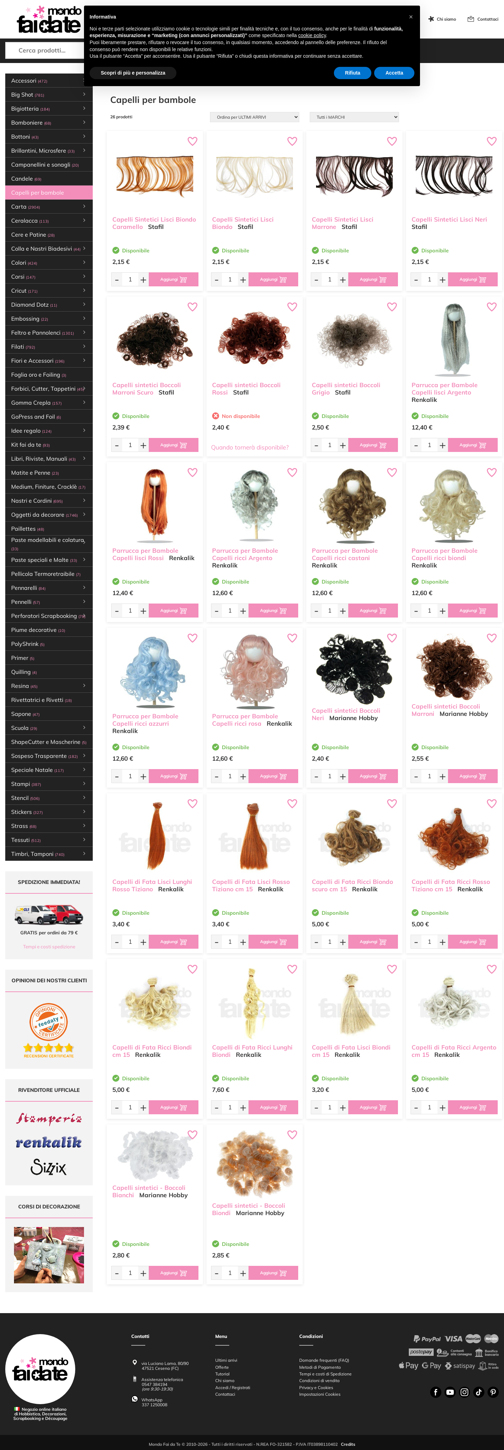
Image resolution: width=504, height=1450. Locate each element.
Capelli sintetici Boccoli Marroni (446, 710)
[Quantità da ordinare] (130, 279)
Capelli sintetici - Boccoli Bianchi (149, 1191)
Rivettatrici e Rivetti (41, 699)
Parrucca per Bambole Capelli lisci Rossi (145, 553)
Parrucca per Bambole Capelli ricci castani (345, 553)
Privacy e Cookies (316, 1384)
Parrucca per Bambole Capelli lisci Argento (445, 388)
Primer (22, 657)
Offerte (222, 1363)
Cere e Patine (33, 234)
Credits (348, 1440)
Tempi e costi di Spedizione (325, 1370)
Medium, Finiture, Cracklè (48, 486)
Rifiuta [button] (352, 73)
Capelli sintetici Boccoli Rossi (246, 388)
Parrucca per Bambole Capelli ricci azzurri (145, 719)
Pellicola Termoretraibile (45, 573)
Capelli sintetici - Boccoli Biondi (248, 1208)
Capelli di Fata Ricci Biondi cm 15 (152, 1050)
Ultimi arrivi (226, 1356)
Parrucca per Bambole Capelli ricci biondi (445, 553)
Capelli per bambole (41, 192)
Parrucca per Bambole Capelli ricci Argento (245, 553)
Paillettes (27, 528)
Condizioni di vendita (319, 1377)
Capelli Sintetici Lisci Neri (449, 219)
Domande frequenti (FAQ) (324, 1356)
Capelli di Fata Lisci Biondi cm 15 (351, 1050)
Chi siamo (446, 19)
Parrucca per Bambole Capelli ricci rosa (245, 719)
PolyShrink (27, 643)
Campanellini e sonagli (45, 164)
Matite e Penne (35, 472)
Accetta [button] (394, 73)
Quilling (24, 671)
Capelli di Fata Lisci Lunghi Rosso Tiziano (152, 885)
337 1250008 (154, 1401)
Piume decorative (38, 629)
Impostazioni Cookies (320, 1390)
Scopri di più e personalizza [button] (133, 73)
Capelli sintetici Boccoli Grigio (346, 388)
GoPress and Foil (36, 416)
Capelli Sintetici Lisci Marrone (342, 222)
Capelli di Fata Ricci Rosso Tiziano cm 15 (451, 885)
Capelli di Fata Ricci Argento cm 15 (454, 1050)
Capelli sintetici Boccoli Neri (346, 713)
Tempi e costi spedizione (49, 946)
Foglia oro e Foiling (38, 374)
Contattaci (487, 19)
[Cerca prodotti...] (63, 50)
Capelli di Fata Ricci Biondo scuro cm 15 (352, 885)
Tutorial (222, 1370)
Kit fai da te (30, 444)
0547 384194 (154, 1380)
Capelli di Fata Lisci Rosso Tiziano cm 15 (251, 885)
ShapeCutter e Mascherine (48, 741)
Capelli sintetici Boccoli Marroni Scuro (146, 388)
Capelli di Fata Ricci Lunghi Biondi (252, 1050)
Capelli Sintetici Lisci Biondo (243, 222)
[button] (410, 16)
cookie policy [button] (312, 35)
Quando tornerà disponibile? (250, 447)
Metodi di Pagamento (320, 1363)
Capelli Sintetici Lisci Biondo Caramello (154, 222)
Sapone (25, 713)
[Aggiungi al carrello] (173, 279)
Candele (26, 178)
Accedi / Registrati (232, 1384)
